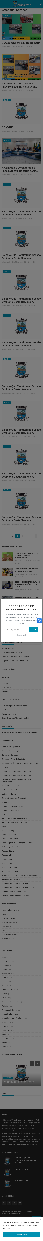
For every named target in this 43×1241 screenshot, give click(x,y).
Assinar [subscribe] (33, 630)
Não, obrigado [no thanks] (21, 635)
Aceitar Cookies (21, 1235)
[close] (39, 602)
